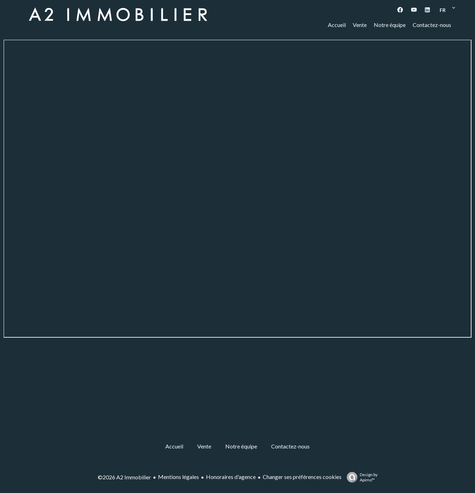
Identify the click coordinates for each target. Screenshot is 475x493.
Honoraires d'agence (231, 476)
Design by (360, 477)
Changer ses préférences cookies (302, 476)
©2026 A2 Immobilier (124, 477)
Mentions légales (178, 476)
